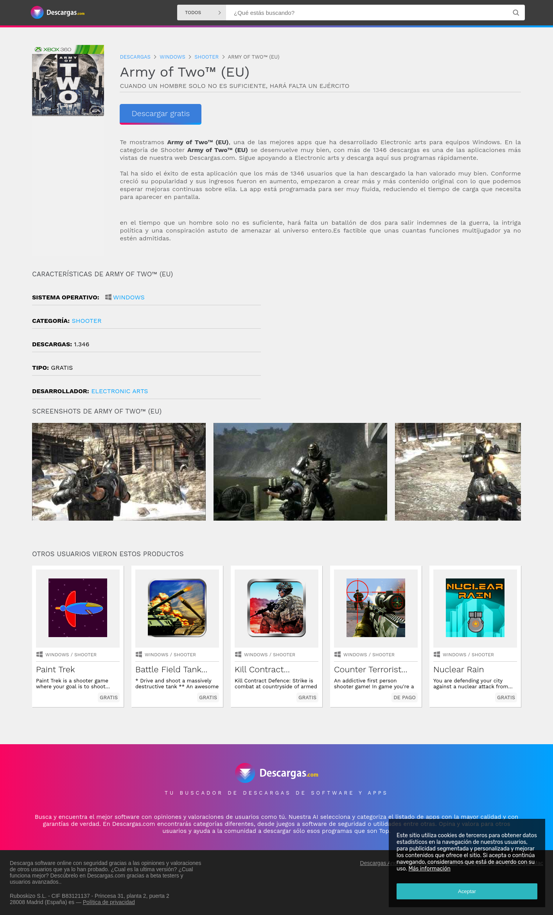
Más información (429, 868)
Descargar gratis (160, 113)
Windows (129, 297)
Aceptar (467, 891)
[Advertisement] (398, 336)
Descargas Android (383, 863)
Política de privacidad (109, 902)
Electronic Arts (119, 391)
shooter (86, 320)
